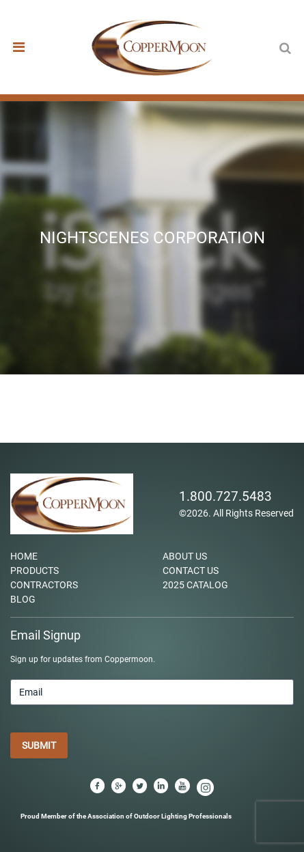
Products (34, 570)
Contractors (44, 584)
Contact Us (191, 570)
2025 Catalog (195, 584)
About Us (185, 556)
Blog (23, 599)
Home (24, 556)
